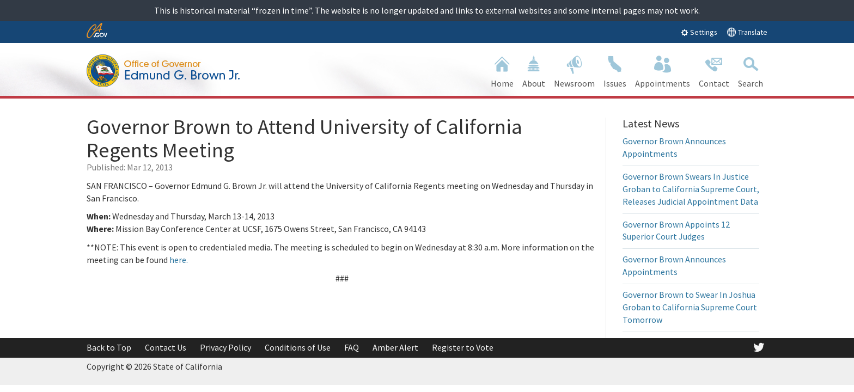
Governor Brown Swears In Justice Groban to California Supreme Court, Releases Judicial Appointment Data (691, 189)
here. (178, 259)
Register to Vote (462, 347)
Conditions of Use (298, 347)
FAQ (351, 347)
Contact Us (165, 347)
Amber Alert (395, 347)
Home (502, 70)
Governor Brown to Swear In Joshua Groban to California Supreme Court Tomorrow (690, 307)
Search (750, 70)
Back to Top (109, 347)
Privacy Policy (225, 347)
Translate (747, 32)
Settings (699, 32)
